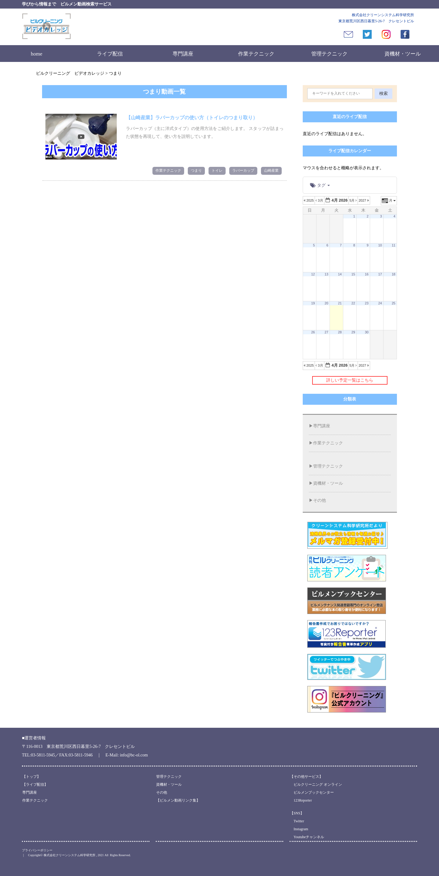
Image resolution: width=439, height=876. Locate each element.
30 (367, 332)
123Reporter (301, 800)
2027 (364, 200)
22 (353, 303)
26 (313, 332)
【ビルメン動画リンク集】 (178, 800)
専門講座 (183, 54)
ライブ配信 (110, 54)
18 (393, 274)
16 (367, 274)
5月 (353, 200)
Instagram (299, 829)
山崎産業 (271, 170)
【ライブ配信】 (35, 784)
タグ (320, 185)
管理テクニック (329, 54)
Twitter (297, 821)
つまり (196, 170)
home (36, 54)
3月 (320, 200)
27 (326, 332)
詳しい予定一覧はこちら (349, 380)
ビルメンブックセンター (312, 792)
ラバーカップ (243, 170)
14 (340, 274)
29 (353, 332)
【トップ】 (31, 776)
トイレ (217, 170)
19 (313, 303)
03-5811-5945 (43, 755)
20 (326, 303)
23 (367, 303)
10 (380, 245)
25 (393, 303)
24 (380, 303)
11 (393, 245)
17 (380, 274)
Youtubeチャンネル (307, 837)
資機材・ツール (402, 54)
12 (313, 274)
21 (340, 303)
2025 (309, 200)
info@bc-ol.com (134, 755)
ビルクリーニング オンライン (316, 784)
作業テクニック (256, 54)
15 (353, 274)
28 (340, 332)
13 (326, 274)
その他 (319, 500)
